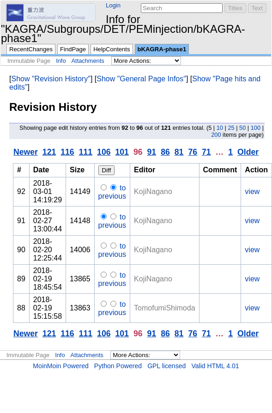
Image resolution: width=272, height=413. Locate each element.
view (252, 191)
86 (165, 152)
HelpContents (111, 49)
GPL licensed (166, 366)
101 (122, 152)
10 (220, 127)
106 (103, 152)
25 (231, 127)
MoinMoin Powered (61, 366)
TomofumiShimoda (164, 308)
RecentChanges (31, 49)
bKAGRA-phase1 (162, 49)
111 (85, 152)
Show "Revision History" (50, 79)
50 (242, 127)
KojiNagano (153, 191)
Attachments (88, 60)
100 (255, 127)
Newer (25, 152)
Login (113, 5)
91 (152, 152)
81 (179, 152)
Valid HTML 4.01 (215, 366)
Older (248, 152)
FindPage (73, 49)
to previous (112, 192)
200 (216, 134)
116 (67, 152)
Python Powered (118, 366)
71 (206, 152)
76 (192, 152)
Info (61, 60)
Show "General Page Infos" (141, 79)
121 (49, 152)
